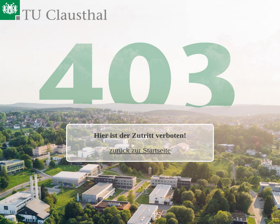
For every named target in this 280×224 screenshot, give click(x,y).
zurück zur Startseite (139, 150)
